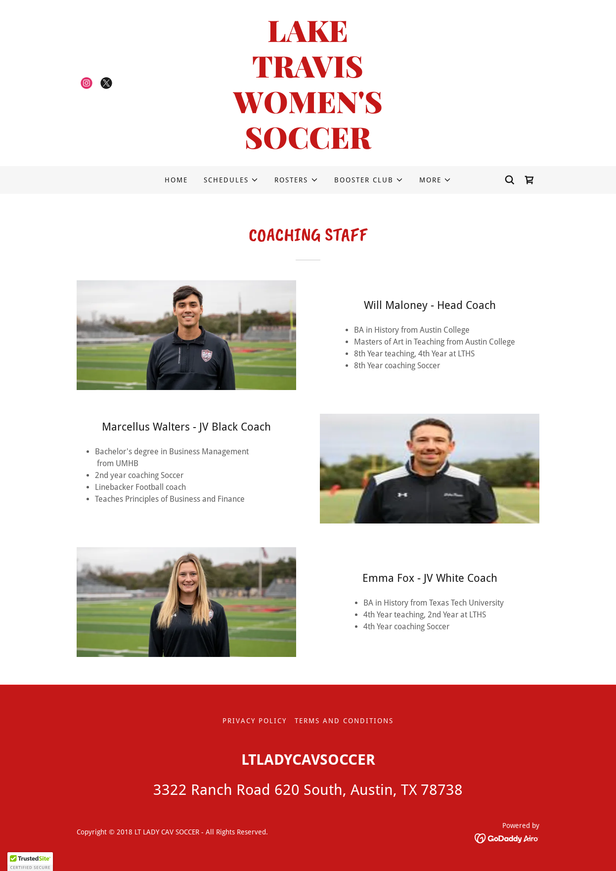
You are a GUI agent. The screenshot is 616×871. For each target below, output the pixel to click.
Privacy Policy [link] (254, 721)
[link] (86, 83)
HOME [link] (176, 180)
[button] (231, 180)
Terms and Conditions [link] (344, 721)
